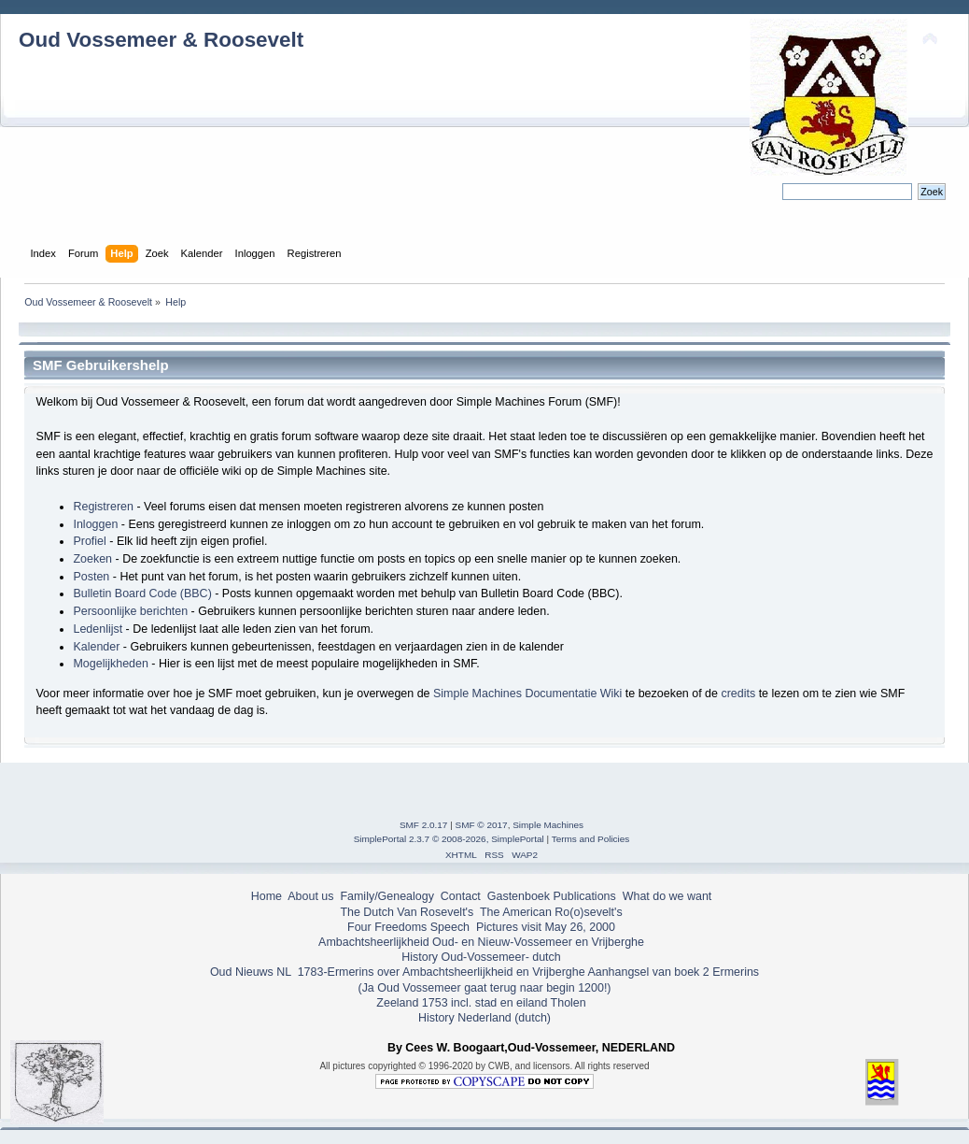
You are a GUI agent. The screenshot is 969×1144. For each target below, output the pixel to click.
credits (738, 693)
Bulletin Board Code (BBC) (142, 593)
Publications (585, 896)
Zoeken (92, 558)
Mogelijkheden (110, 663)
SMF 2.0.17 (424, 825)
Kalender (96, 646)
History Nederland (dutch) (484, 1017)
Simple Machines (548, 825)
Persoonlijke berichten (130, 611)
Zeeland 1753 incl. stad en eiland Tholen (480, 1002)
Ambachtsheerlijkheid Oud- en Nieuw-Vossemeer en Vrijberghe (481, 942)
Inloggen (95, 524)
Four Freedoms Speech (408, 927)
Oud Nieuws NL (250, 972)
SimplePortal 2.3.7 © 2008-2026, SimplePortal (449, 839)
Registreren (103, 506)
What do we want (667, 896)
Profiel (89, 541)
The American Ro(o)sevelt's (551, 912)
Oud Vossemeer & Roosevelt (161, 39)
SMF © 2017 (482, 825)
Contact (461, 896)
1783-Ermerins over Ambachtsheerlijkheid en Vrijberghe (439, 972)
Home (266, 896)
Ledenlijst (97, 629)
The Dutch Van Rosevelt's (406, 912)
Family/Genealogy (387, 896)
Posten (91, 576)
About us (310, 896)
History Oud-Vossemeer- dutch (480, 957)
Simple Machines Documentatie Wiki (527, 693)
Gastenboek (518, 896)
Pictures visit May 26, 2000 (545, 927)
